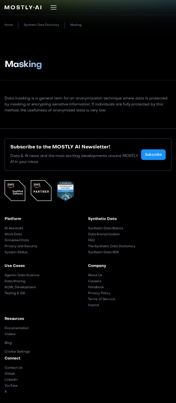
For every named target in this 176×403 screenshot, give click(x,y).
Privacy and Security (21, 246)
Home (9, 25)
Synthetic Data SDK (103, 252)
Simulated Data (17, 240)
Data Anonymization (104, 234)
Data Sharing (15, 281)
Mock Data (13, 234)
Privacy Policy (99, 293)
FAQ (91, 240)
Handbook (96, 287)
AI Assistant (14, 228)
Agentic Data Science (22, 275)
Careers (94, 281)
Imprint (93, 305)
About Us (95, 275)
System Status (16, 252)
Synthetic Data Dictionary (41, 25)
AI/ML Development (20, 287)
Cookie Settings (17, 351)
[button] (54, 7)
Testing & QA (15, 293)
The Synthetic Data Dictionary (111, 246)
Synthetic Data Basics (105, 228)
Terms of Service (101, 299)
